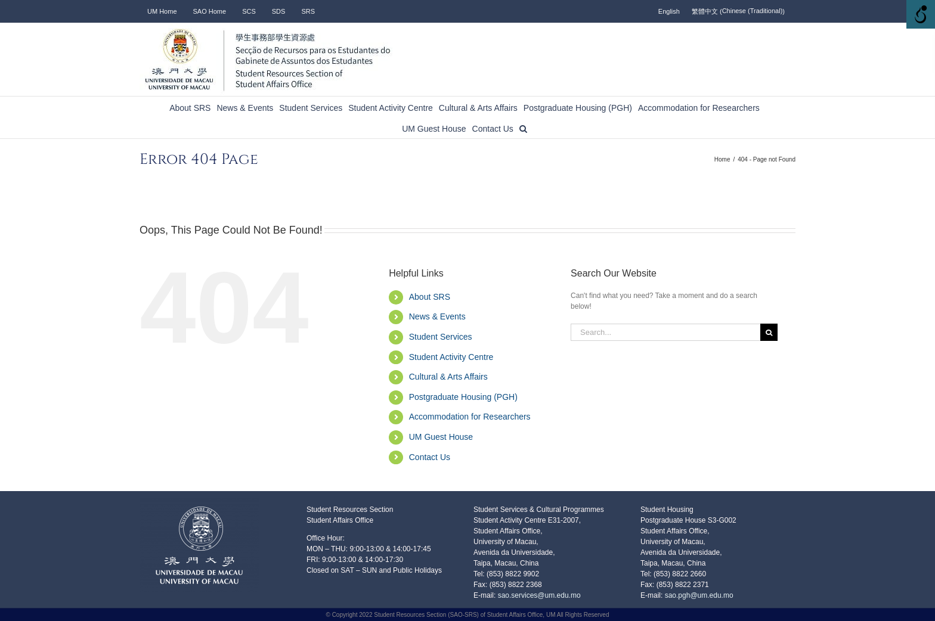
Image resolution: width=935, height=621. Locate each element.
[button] (523, 127)
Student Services (440, 336)
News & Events (437, 316)
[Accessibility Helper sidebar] (920, 14)
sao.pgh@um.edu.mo (699, 595)
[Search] (769, 332)
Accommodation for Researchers (470, 416)
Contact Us (429, 457)
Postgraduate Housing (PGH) (463, 397)
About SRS (429, 297)
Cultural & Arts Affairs (448, 376)
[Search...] (665, 332)
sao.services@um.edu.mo (538, 595)
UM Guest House (441, 437)
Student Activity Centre (451, 357)
